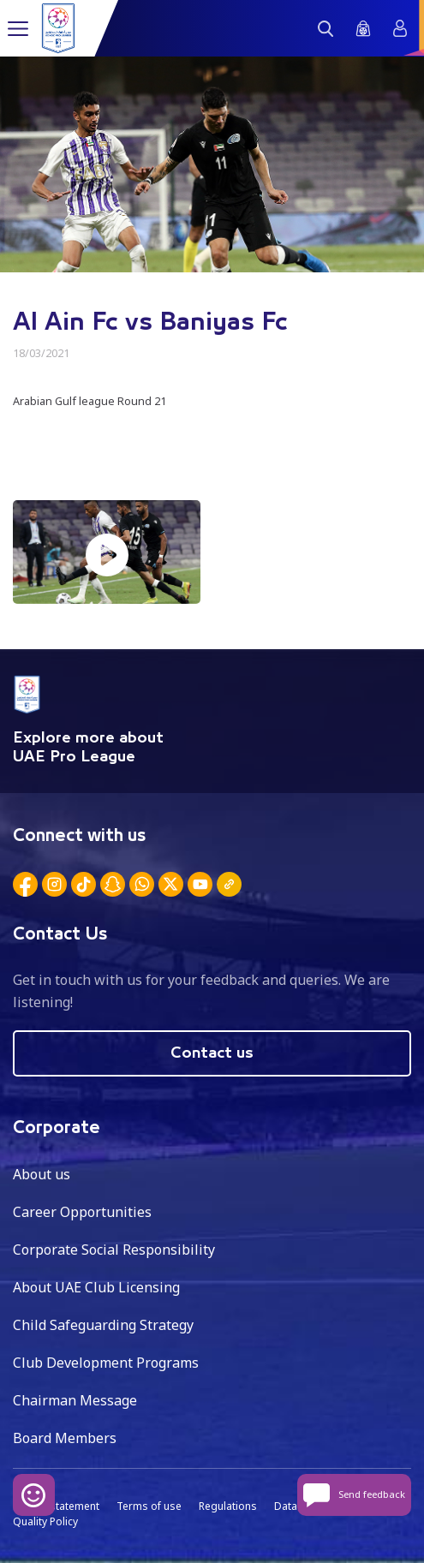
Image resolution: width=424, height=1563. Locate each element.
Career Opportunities (82, 1211)
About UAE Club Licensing (96, 1287)
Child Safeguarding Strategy (103, 1324)
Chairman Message (75, 1400)
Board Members (64, 1438)
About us (41, 1174)
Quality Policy (45, 1521)
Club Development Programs (106, 1362)
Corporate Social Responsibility (114, 1249)
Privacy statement (56, 1506)
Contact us (212, 1053)
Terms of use (149, 1506)
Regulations (228, 1506)
